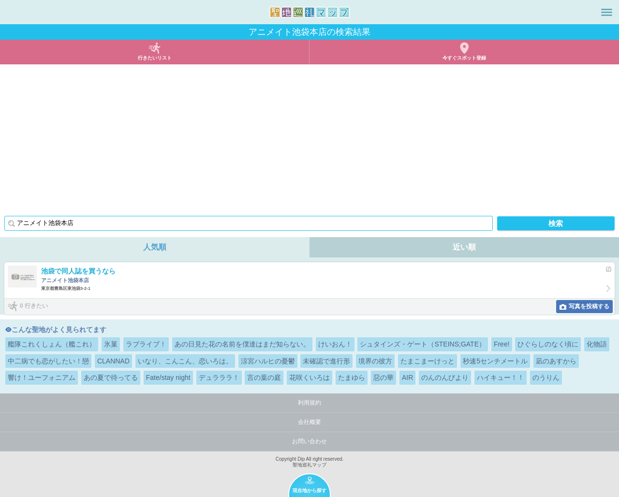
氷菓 (111, 344)
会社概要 (309, 422)
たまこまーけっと (427, 361)
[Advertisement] (309, 137)
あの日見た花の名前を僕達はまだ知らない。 (242, 344)
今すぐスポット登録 (464, 57)
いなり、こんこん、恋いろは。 (185, 361)
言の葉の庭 (264, 377)
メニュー (606, 12)
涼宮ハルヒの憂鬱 (268, 361)
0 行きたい (34, 305)
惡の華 (383, 377)
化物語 (597, 344)
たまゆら (351, 377)
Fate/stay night (168, 377)
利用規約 (309, 402)
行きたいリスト (155, 57)
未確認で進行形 (326, 361)
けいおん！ (335, 344)
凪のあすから (556, 361)
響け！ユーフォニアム (41, 377)
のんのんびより (445, 377)
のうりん (546, 377)
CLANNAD (113, 361)
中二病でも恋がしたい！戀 (48, 361)
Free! (502, 344)
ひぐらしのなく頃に (547, 344)
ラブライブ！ (146, 344)
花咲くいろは (309, 377)
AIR (407, 377)
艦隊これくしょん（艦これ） (52, 344)
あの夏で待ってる (111, 377)
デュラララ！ (219, 377)
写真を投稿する (589, 306)
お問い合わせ (309, 441)
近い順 (464, 247)
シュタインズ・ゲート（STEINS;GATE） (423, 344)
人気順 (154, 247)
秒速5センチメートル (495, 361)
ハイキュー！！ (500, 377)
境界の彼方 (375, 361)
